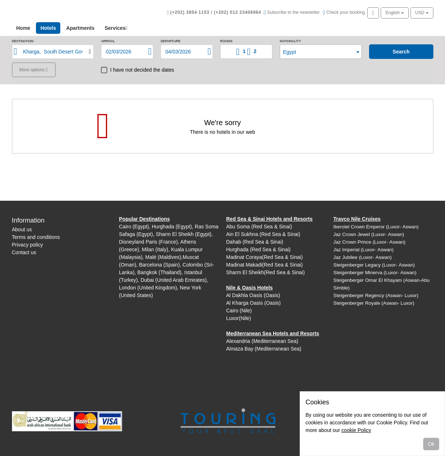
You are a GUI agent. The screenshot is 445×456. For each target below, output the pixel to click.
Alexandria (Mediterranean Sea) (262, 341)
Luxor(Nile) (238, 318)
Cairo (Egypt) (134, 226)
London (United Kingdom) (148, 288)
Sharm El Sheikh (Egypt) (183, 234)
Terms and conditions (36, 237)
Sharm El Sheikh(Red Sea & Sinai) (265, 272)
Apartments (80, 28)
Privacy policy (27, 245)
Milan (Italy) (155, 249)
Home (23, 28)
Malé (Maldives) (163, 257)
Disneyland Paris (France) (148, 242)
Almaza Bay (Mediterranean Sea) (264, 349)
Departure (171, 41)
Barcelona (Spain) (159, 265)
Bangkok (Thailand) (159, 272)
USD (422, 12)
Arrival (108, 41)
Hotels (50, 27)
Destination (23, 41)
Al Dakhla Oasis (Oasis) (253, 295)
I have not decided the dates (142, 70)
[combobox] (321, 51)
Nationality (290, 41)
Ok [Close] (431, 444)
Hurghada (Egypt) (172, 226)
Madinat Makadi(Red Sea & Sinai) (264, 265)
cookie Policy (356, 430)
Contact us (24, 252)
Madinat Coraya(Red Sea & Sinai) (264, 257)
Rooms (226, 41)
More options (32, 69)
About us (22, 229)
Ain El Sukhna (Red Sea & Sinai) (263, 234)
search (401, 52)
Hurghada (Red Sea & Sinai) (258, 249)
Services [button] (116, 28)
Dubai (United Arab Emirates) (174, 280)
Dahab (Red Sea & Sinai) (254, 242)
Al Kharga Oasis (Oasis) (253, 303)
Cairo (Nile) (239, 310)
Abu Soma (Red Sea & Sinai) (259, 226)
